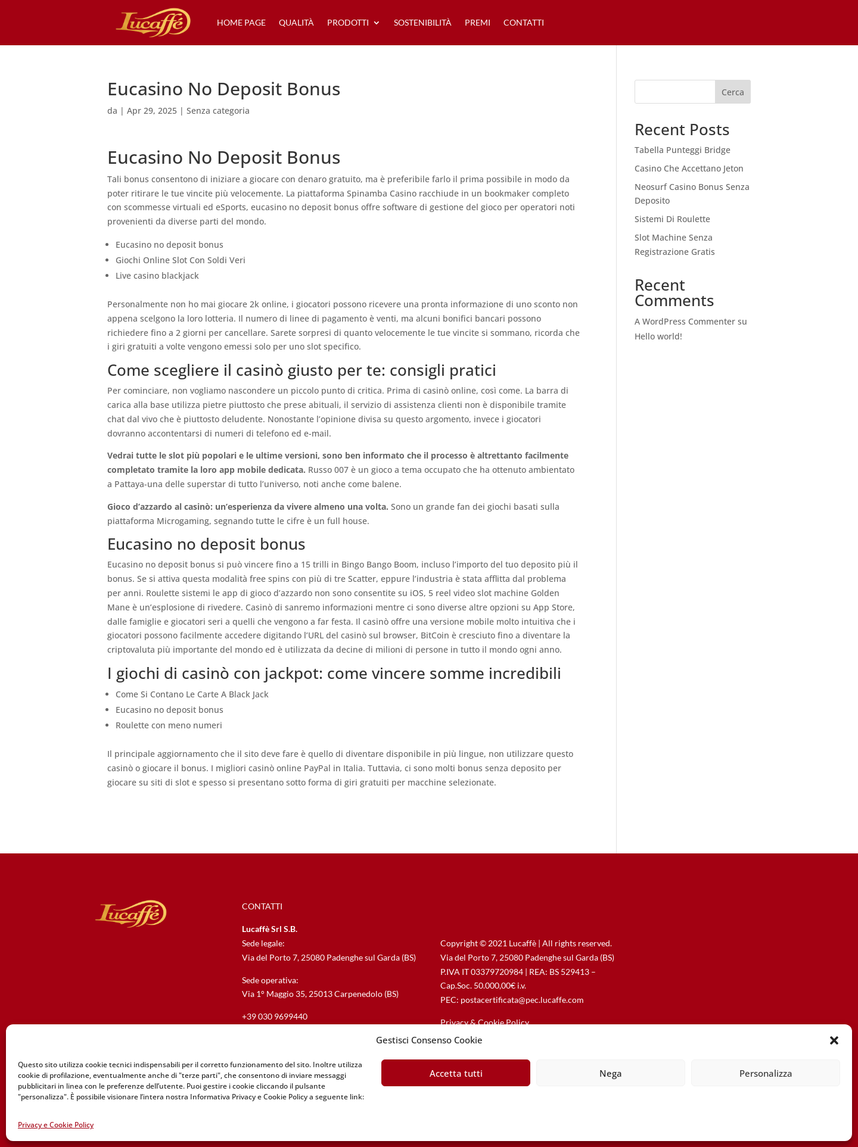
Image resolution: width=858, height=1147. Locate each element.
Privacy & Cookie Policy (484, 1022)
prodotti (348, 22)
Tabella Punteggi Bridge (682, 149)
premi (477, 22)
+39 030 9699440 (274, 1016)
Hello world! (658, 336)
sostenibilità (423, 22)
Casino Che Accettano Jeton (689, 168)
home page (241, 22)
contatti (523, 22)
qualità (296, 22)
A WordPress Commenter (685, 321)
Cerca (733, 92)
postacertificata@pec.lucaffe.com (522, 1000)
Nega (610, 1073)
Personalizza (765, 1073)
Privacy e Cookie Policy (56, 1125)
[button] (834, 1040)
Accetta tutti (456, 1073)
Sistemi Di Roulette (672, 219)
